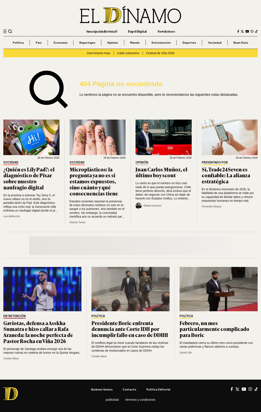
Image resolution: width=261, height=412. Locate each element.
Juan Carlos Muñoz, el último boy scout (161, 172)
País (39, 42)
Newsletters (166, 31)
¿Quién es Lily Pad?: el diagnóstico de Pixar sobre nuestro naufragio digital (28, 178)
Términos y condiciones (140, 399)
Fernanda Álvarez (212, 206)
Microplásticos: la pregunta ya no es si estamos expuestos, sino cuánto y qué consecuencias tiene (94, 181)
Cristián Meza (11, 358)
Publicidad (112, 399)
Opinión (112, 42)
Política (18, 42)
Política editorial (158, 389)
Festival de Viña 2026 (160, 53)
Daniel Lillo (186, 352)
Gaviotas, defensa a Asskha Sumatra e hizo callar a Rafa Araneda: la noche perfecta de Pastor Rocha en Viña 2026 (38, 331)
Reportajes (87, 42)
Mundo (135, 42)
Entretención (161, 42)
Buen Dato (240, 42)
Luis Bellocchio (11, 216)
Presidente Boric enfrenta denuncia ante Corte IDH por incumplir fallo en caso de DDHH (129, 329)
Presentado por (215, 162)
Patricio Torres (78, 222)
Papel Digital (137, 31)
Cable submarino (128, 53)
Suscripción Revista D (101, 31)
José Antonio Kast (98, 53)
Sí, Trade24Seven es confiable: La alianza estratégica (226, 175)
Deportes (189, 42)
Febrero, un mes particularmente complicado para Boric (214, 329)
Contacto (129, 389)
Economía (60, 42)
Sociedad (215, 42)
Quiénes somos (102, 389)
